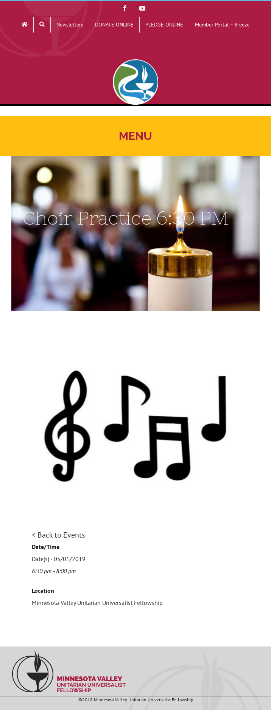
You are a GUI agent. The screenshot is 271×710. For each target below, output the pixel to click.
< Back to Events (58, 535)
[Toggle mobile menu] (135, 136)
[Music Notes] (135, 425)
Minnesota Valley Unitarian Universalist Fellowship (97, 602)
